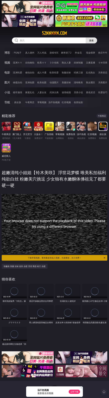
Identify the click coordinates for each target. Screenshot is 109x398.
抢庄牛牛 (102, 52)
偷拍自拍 (29, 72)
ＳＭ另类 (102, 62)
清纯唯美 (78, 82)
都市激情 (17, 92)
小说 (7, 92)
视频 (7, 62)
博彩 (7, 52)
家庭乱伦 (29, 92)
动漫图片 (54, 82)
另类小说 (78, 92)
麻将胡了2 (66, 52)
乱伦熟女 (90, 72)
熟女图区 (90, 82)
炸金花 (78, 52)
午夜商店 (29, 102)
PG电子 (17, 52)
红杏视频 (66, 102)
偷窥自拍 (17, 82)
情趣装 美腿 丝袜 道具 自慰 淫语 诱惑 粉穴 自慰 (25, 266)
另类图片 (102, 82)
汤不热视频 (54, 102)
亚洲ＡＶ (17, 62)
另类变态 (102, 72)
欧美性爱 (54, 72)
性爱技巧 (102, 92)
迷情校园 (66, 92)
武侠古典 (54, 92)
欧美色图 (41, 82)
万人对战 (41, 52)
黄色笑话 (90, 92)
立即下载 (74, 391)
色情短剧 (78, 102)
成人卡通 (41, 72)
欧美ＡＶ (41, 62)
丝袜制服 (78, 62)
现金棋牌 (90, 52)
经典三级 (78, 72)
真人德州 (29, 52)
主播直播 (90, 62)
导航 (7, 102)
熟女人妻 (66, 62)
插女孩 (17, 102)
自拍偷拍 (29, 62)
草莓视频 (41, 102)
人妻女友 (41, 92)
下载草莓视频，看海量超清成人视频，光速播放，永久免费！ (67, 258)
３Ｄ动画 (54, 62)
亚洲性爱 (17, 72)
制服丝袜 (66, 72)
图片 (7, 82)
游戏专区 (54, 52)
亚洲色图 (29, 82)
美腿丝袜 (66, 82)
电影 (7, 72)
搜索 (91, 40)
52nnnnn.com (54, 33)
